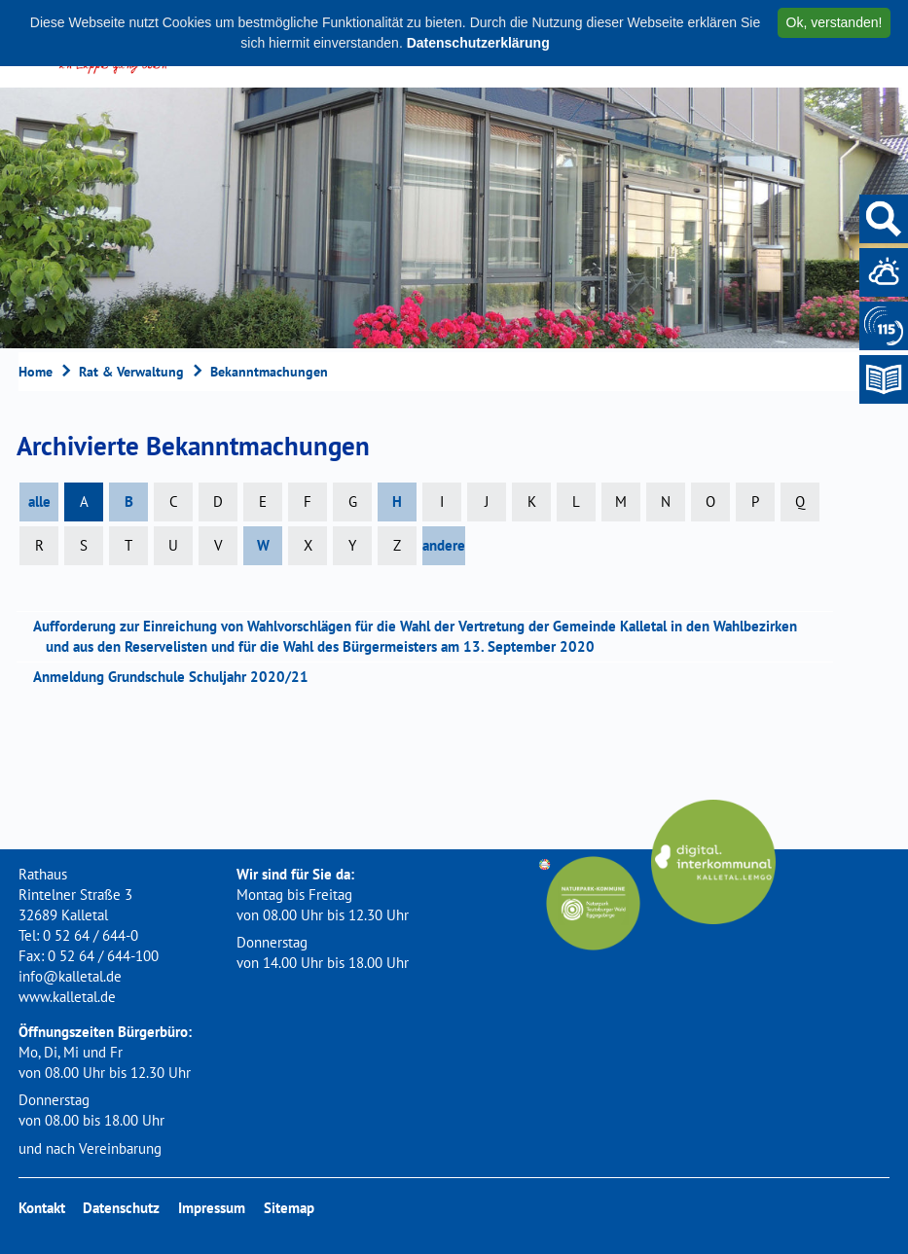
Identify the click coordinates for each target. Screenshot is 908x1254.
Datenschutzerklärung (478, 43)
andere (443, 545)
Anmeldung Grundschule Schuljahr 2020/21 (177, 676)
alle (39, 501)
